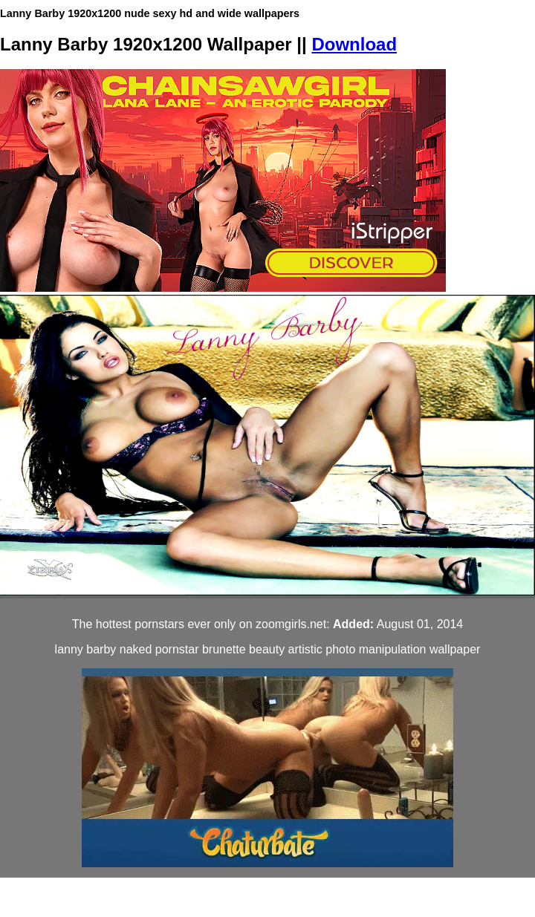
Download (354, 44)
